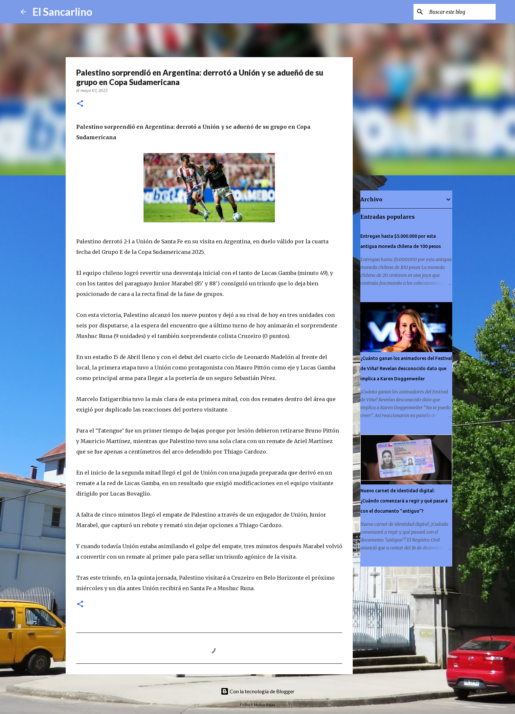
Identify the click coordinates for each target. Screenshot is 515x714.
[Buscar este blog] (461, 12)
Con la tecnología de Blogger (258, 691)
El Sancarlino (62, 11)
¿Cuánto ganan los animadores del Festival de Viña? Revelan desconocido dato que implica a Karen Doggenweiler (406, 368)
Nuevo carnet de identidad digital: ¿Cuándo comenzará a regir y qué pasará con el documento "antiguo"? (404, 501)
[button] (80, 104)
